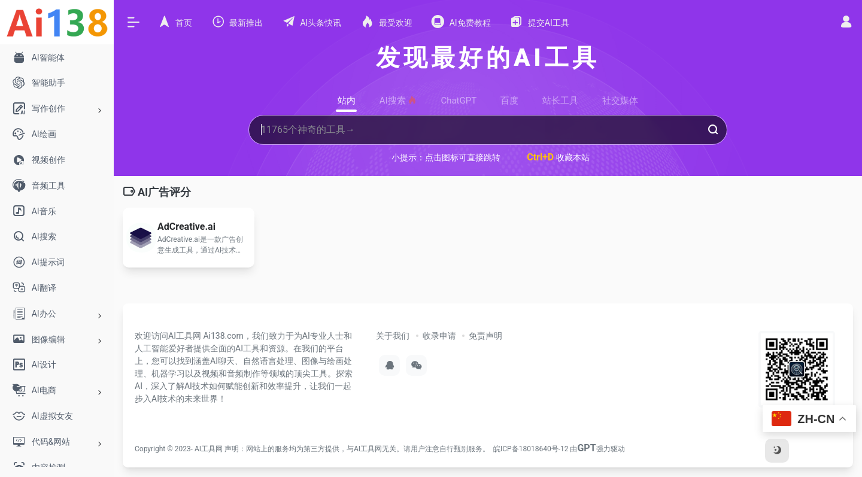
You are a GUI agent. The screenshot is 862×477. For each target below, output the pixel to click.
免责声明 (485, 336)
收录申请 (439, 336)
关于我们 (392, 336)
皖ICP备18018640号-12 (530, 449)
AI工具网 (209, 449)
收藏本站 (558, 157)
